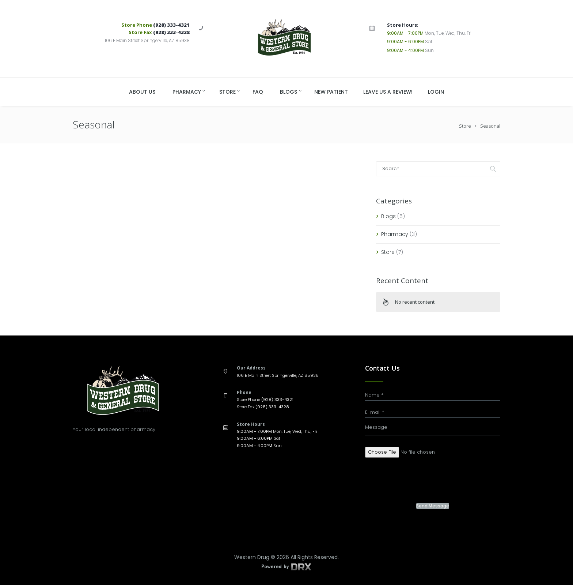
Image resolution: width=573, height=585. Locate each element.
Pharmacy (394, 234)
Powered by (286, 566)
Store (465, 126)
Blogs (388, 216)
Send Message (432, 506)
